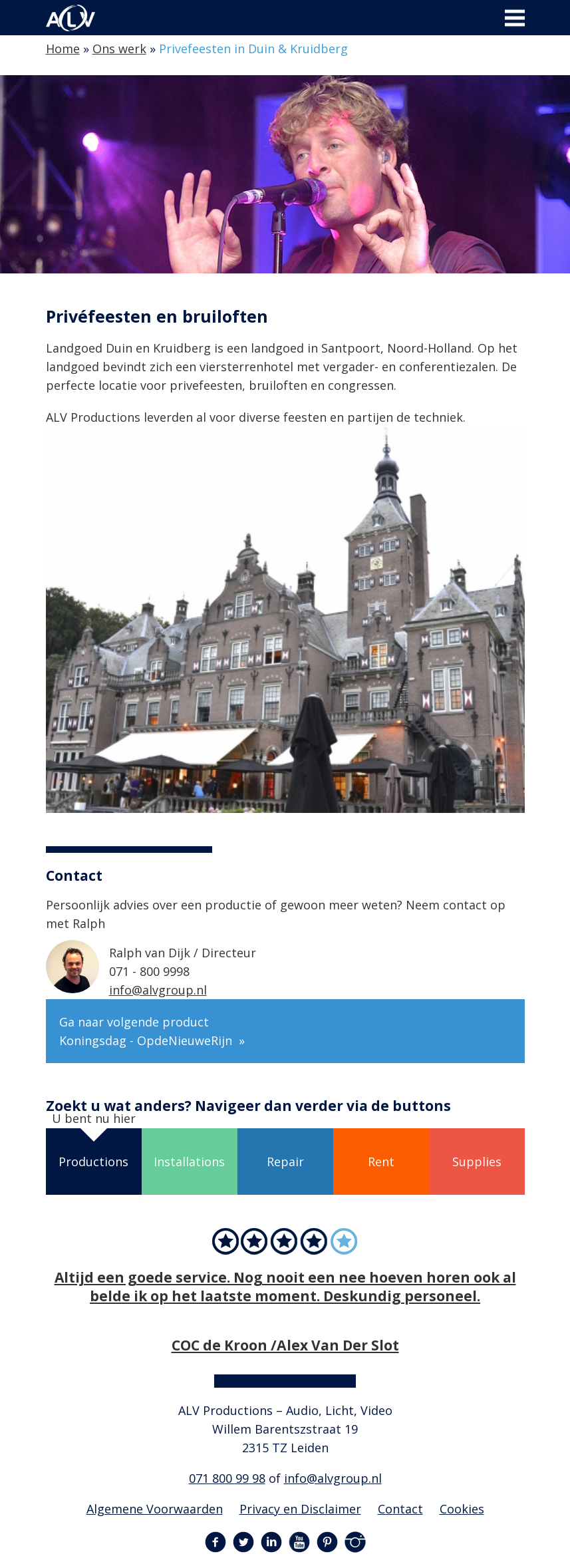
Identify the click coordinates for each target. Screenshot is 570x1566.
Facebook (215, 1542)
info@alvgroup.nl (158, 990)
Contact (400, 1509)
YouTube (299, 1542)
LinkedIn (271, 1542)
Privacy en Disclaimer (300, 1509)
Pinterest (327, 1542)
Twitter (243, 1542)
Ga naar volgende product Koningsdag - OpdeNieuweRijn (147, 1031)
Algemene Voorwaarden (154, 1509)
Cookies (462, 1509)
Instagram (355, 1542)
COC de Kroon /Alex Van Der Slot (285, 1344)
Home (63, 49)
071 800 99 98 (227, 1478)
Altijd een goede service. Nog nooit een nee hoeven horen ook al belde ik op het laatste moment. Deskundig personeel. (285, 1286)
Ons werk (119, 49)
